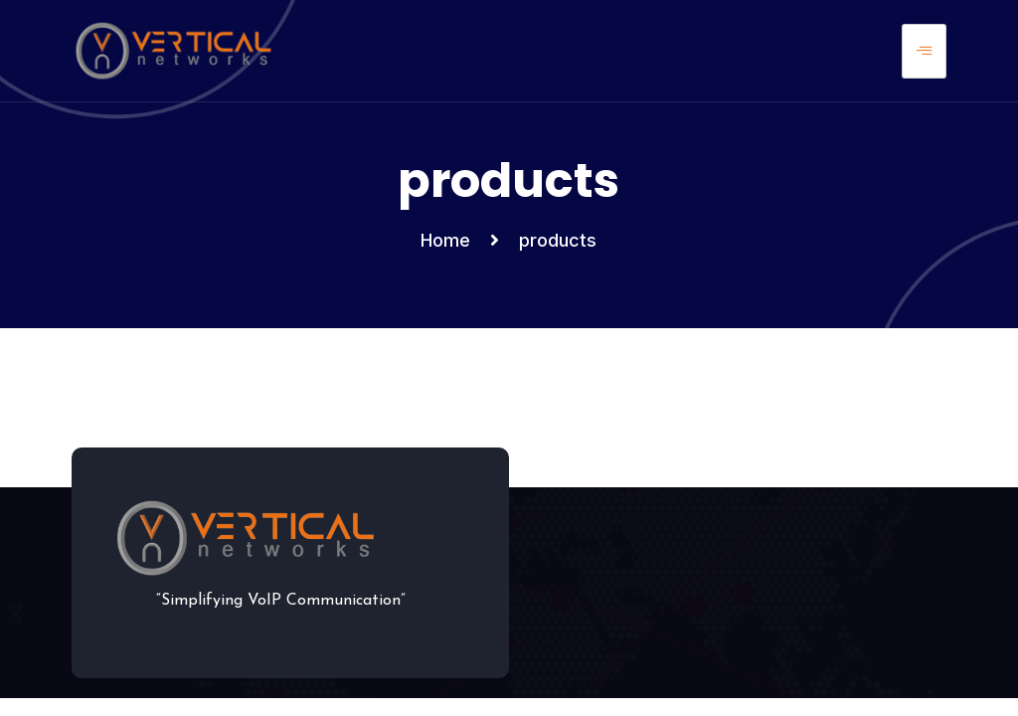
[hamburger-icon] (924, 51)
